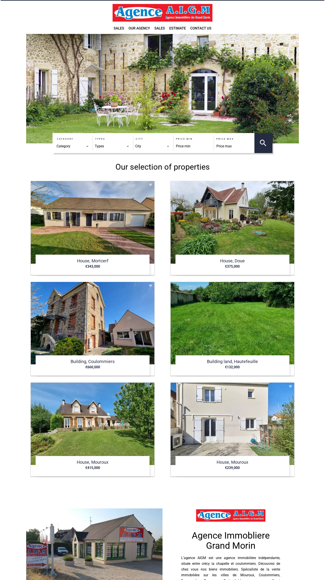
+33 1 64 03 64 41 (174, 550)
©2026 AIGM (107, 572)
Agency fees (153, 572)
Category (65, 139)
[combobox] (72, 146)
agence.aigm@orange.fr (178, 556)
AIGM (165, 525)
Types (100, 139)
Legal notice (130, 572)
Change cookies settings (187, 572)
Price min (184, 139)
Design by (218, 572)
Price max (225, 139)
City (139, 139)
